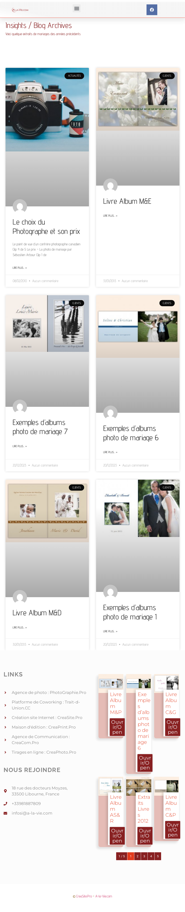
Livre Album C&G (171, 703)
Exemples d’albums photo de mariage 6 (130, 433)
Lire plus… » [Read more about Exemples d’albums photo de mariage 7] (20, 446)
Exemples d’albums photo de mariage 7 (40, 427)
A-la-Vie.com (103, 896)
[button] (77, 15)
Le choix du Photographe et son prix (46, 226)
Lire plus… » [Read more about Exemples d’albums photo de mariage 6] (110, 452)
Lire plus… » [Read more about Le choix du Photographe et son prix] (20, 267)
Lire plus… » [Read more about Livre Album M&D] (20, 627)
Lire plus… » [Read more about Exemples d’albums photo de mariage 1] (110, 631)
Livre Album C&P (171, 806)
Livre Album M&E (127, 200)
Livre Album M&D (37, 612)
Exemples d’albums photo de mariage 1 (130, 612)
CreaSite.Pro (84, 896)
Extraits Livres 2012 (144, 809)
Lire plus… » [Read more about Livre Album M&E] (110, 215)
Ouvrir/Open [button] (117, 727)
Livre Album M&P (116, 703)
